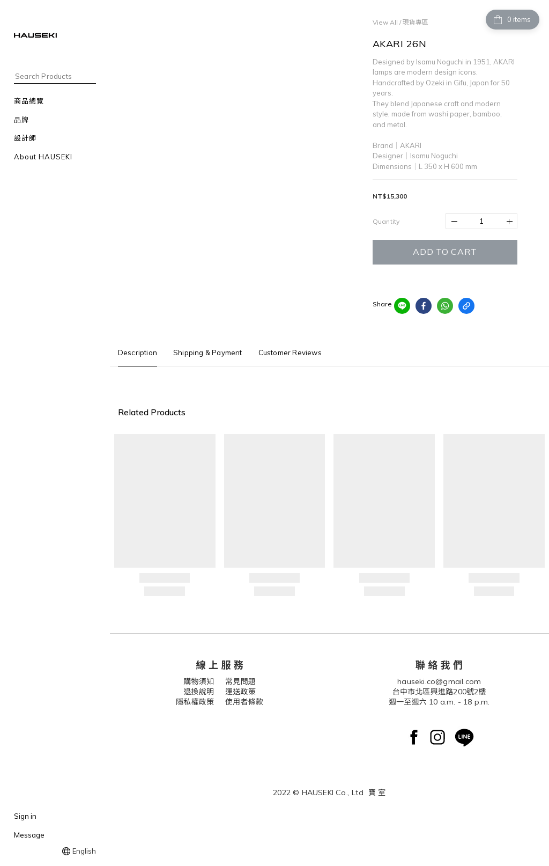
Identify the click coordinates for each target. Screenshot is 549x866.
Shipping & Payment (207, 352)
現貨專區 (415, 22)
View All (385, 22)
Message (29, 835)
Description (137, 352)
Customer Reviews (290, 352)
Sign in (25, 816)
